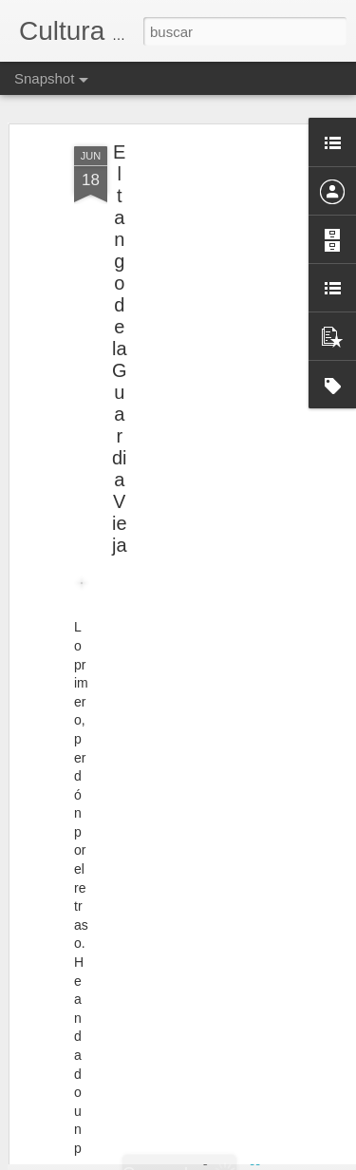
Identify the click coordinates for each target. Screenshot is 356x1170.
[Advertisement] (193, 252)
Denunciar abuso (314, 1159)
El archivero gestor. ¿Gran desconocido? (178, 1114)
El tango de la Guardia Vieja (119, 326)
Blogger (252, 1159)
